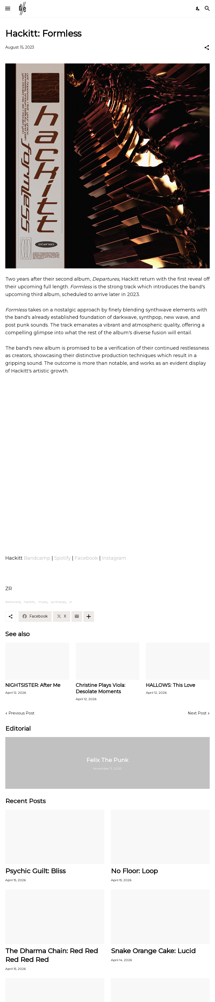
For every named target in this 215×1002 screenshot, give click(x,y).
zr (70, 602)
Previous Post (21, 713)
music (42, 602)
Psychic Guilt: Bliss (35, 871)
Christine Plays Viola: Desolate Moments (100, 688)
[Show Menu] (7, 8)
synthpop (58, 602)
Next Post (197, 713)
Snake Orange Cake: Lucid (153, 951)
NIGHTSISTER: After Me (32, 685)
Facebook (86, 558)
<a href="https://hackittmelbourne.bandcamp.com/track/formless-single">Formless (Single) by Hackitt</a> (107, 528)
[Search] (208, 8)
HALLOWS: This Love (170, 685)
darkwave (12, 602)
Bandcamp (37, 558)
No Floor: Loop (134, 871)
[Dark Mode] (198, 8)
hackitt (29, 602)
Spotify (62, 558)
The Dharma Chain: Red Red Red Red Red (51, 955)
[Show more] (88, 616)
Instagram (114, 558)
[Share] (207, 47)
